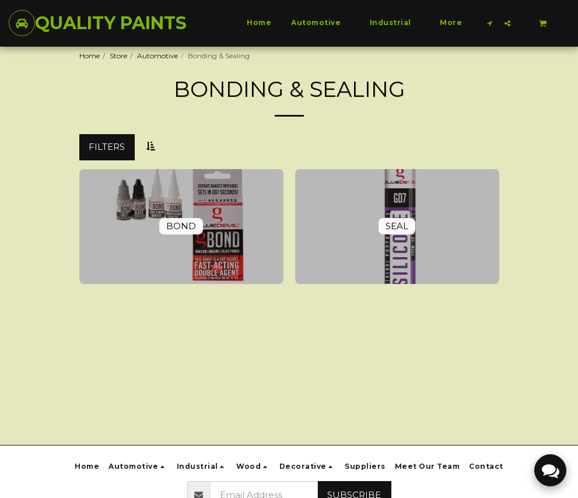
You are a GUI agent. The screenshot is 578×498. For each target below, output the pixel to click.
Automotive (157, 55)
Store (118, 55)
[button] (490, 23)
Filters (107, 146)
